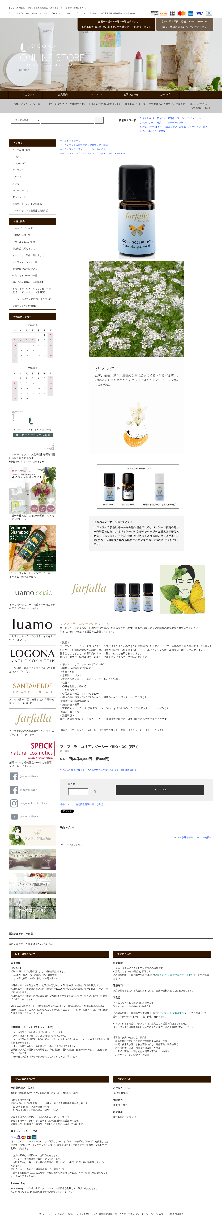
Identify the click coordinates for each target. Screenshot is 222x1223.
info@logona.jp (120, 1093)
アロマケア (95, 145)
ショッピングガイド (22, 228)
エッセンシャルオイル (150, 127)
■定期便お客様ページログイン (25, 461)
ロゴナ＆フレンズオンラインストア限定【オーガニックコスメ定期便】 (31, 291)
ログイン (94, 94)
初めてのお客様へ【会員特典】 (28, 282)
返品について (66, 804)
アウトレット (19, 197)
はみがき (152, 131)
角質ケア (161, 122)
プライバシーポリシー (139, 1214)
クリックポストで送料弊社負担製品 (30, 210)
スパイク (17, 177)
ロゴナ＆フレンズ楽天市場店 (166, 1214)
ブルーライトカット (191, 118)
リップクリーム (147, 122)
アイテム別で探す (78, 145)
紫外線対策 (173, 118)
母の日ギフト (159, 118)
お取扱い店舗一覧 (21, 235)
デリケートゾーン (177, 122)
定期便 (162, 131)
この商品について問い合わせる (103, 770)
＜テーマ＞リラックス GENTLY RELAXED (105, 153)
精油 (105, 145)
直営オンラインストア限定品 (27, 204)
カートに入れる (159, 790)
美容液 (182, 127)
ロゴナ (15, 156)
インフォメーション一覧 (24, 262)
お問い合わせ (128, 94)
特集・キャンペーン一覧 (25, 104)
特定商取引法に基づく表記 (89, 804)
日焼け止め (145, 118)
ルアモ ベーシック (21, 190)
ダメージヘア (194, 127)
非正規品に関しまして (23, 248)
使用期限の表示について (24, 269)
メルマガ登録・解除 (199, 108)
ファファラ (74, 141)
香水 (205, 127)
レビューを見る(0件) (183, 837)
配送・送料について (71, 1214)
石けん (142, 131)
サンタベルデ (19, 163)
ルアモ (15, 184)
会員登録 (60, 94)
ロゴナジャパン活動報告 (24, 306)
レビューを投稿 (204, 837)
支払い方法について (49, 1214)
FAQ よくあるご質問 (23, 242)
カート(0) (162, 94)
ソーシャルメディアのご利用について (31, 299)
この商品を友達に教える (72, 770)
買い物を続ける (129, 770)
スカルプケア (170, 127)
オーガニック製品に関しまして (28, 255)
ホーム (63, 141)
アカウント (26, 94)
